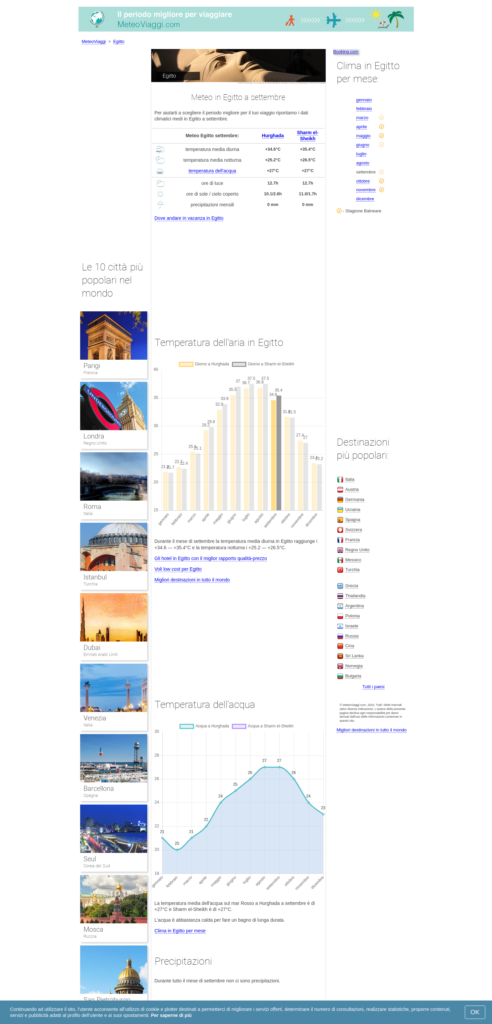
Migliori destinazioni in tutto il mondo (192, 579)
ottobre (363, 181)
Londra (94, 436)
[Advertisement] (238, 273)
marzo (362, 117)
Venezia (95, 718)
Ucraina (352, 509)
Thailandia (355, 595)
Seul (90, 859)
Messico (353, 559)
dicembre (365, 198)
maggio (363, 135)
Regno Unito (95, 443)
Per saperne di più (171, 1015)
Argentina (354, 605)
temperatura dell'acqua (212, 170)
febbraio (364, 108)
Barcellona (99, 788)
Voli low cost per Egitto (178, 569)
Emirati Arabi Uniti (101, 654)
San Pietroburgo (107, 1000)
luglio (361, 153)
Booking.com (346, 51)
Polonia (352, 615)
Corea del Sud (97, 865)
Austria (352, 489)
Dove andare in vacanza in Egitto (189, 218)
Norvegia (354, 665)
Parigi (92, 366)
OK (475, 1012)
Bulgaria (353, 675)
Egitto (118, 41)
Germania (354, 499)
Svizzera (353, 529)
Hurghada (273, 135)
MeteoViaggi (94, 41)
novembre (366, 189)
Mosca (93, 929)
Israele (351, 625)
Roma (92, 507)
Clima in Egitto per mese (180, 930)
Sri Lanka (354, 655)
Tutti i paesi (374, 686)
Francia (91, 372)
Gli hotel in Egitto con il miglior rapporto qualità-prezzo (211, 558)
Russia (90, 936)
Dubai (92, 648)
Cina (349, 645)
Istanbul (95, 577)
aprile (361, 126)
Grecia (351, 585)
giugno (362, 144)
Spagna (91, 795)
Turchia (91, 583)
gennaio (364, 99)
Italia (88, 513)
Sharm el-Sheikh (308, 135)
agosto (362, 162)
